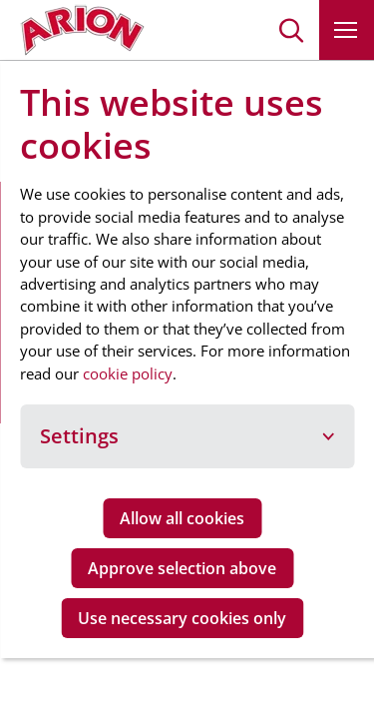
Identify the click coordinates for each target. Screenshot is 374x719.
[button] (291, 30)
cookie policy (128, 373)
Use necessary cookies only (182, 618)
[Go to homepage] (82, 30)
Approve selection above (182, 568)
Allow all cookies (182, 518)
